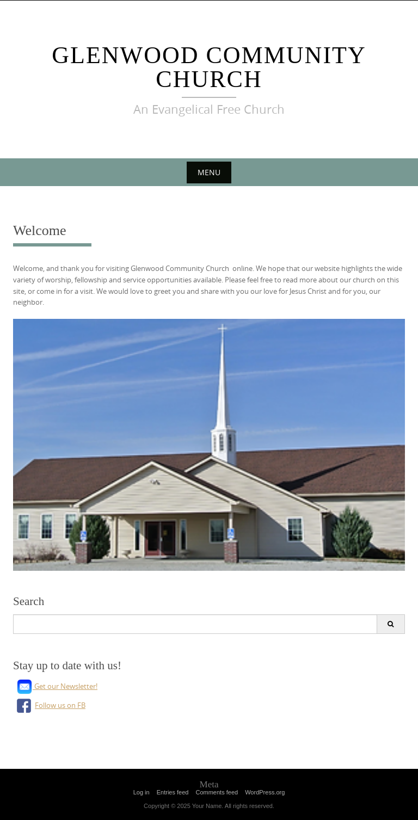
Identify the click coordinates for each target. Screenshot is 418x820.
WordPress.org (265, 792)
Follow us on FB (49, 705)
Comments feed (216, 792)
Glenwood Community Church (209, 67)
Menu (209, 172)
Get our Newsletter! (56, 686)
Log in (141, 792)
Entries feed (173, 792)
